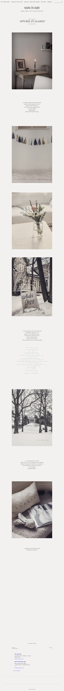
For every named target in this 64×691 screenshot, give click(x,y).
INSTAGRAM (43, 1)
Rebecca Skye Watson (19, 661)
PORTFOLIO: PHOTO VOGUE (17, 1)
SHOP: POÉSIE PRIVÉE (5, 1)
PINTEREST (49, 1)
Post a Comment (16, 670)
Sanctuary (32, 8)
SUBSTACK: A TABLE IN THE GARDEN (31, 1)
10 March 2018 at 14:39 (19, 667)
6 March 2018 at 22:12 (19, 658)
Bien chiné (17, 654)
